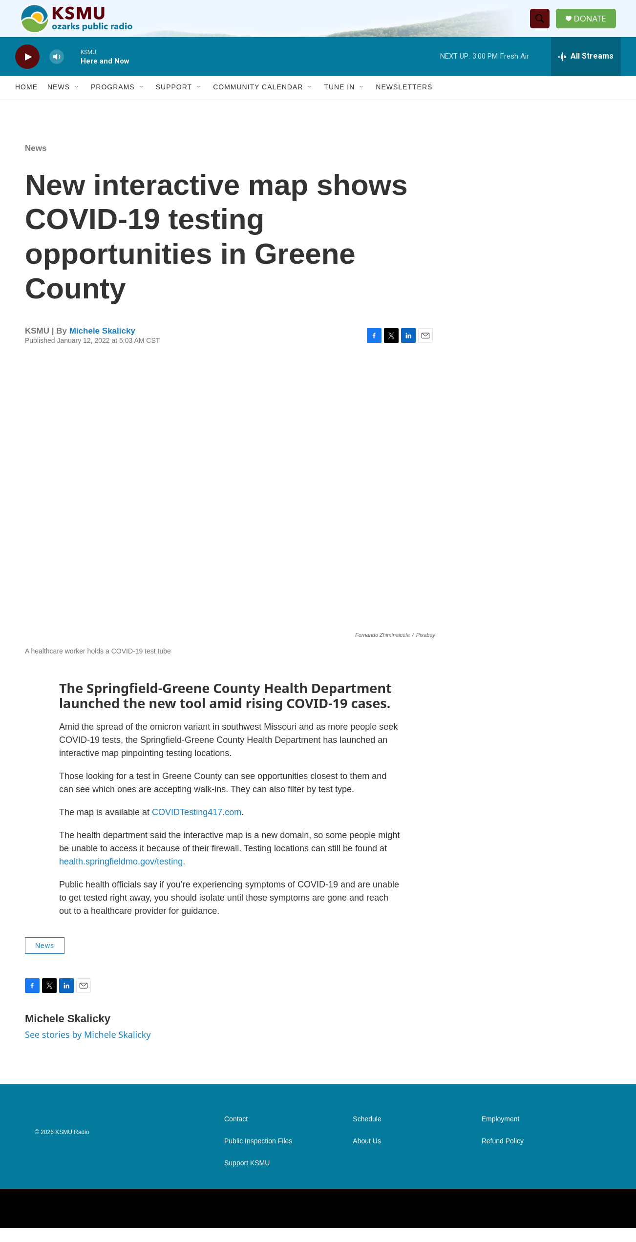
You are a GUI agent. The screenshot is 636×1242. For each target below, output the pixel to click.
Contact (236, 1133)
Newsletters (404, 101)
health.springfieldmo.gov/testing (121, 876)
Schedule (367, 1133)
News (58, 101)
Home (26, 101)
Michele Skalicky (102, 345)
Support (174, 101)
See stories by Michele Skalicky (88, 1049)
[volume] (56, 71)
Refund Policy (503, 1155)
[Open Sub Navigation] (77, 101)
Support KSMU (247, 1177)
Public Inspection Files (258, 1155)
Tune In (339, 101)
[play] (27, 71)
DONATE (593, 26)
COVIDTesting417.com (196, 826)
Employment (501, 1133)
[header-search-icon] (542, 26)
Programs (113, 101)
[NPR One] (577, 1222)
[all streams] (586, 70)
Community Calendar (258, 101)
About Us (367, 1155)
